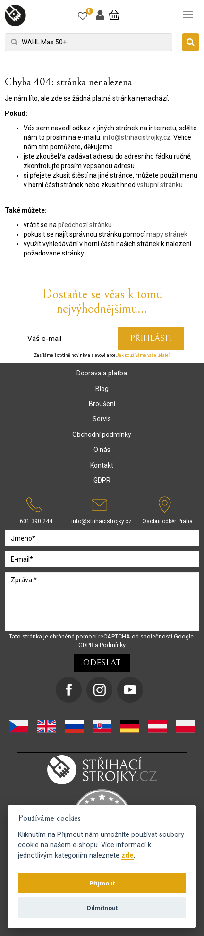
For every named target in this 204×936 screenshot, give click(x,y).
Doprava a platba (101, 373)
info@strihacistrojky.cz (136, 137)
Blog (102, 388)
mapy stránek (166, 234)
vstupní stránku (160, 184)
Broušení (102, 404)
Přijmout (102, 883)
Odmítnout (102, 907)
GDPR (102, 480)
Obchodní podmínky (101, 434)
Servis (102, 419)
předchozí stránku (85, 225)
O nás (102, 449)
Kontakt (101, 465)
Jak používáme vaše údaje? (143, 355)
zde (127, 855)
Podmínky (113, 644)
